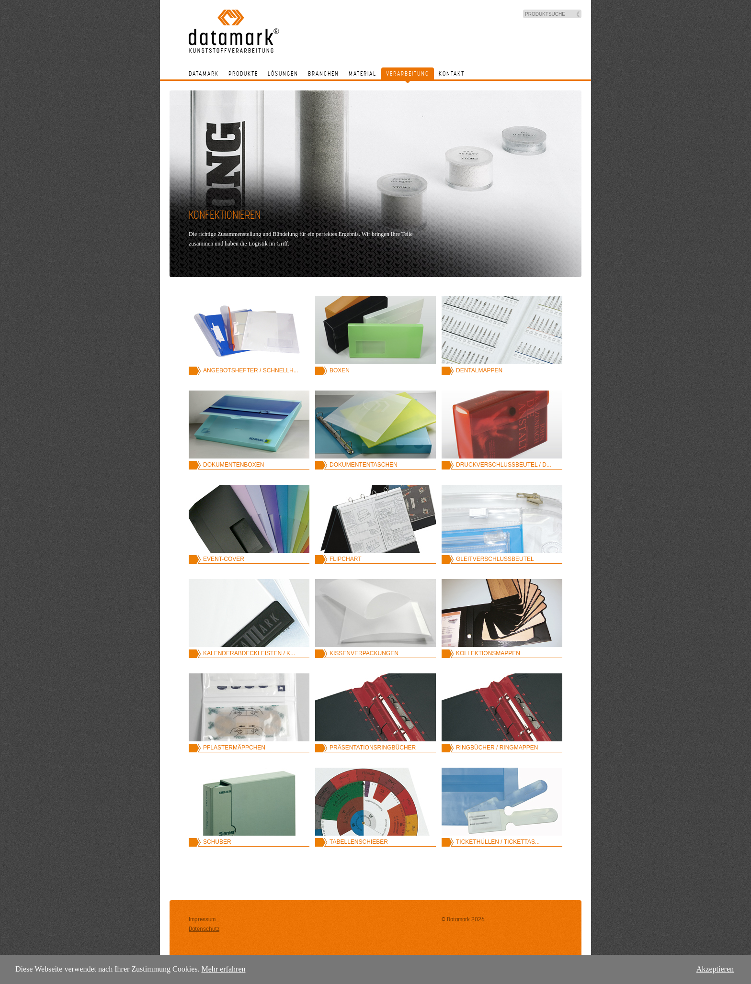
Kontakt (452, 73)
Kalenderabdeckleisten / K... (249, 653)
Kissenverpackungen (364, 653)
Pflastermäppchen (234, 747)
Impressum (202, 919)
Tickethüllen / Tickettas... (498, 842)
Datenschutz (204, 929)
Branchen (323, 73)
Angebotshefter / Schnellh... (250, 370)
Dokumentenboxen (233, 464)
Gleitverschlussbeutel (495, 559)
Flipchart (345, 559)
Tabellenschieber (359, 842)
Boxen (340, 370)
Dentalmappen (479, 370)
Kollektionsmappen (488, 653)
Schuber (217, 842)
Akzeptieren (715, 969)
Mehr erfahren (224, 969)
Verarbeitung (407, 73)
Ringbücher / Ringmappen (497, 747)
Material (362, 73)
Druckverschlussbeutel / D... (503, 464)
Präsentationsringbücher (373, 747)
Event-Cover (223, 559)
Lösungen (283, 73)
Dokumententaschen (364, 464)
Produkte (243, 73)
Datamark (204, 73)
